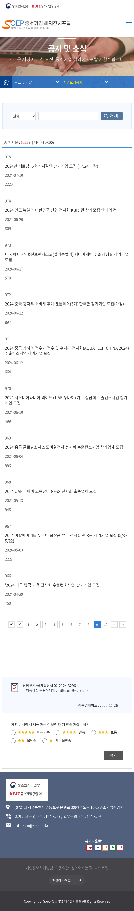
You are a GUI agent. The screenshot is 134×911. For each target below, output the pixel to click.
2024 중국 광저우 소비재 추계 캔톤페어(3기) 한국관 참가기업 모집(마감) (64, 303)
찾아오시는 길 (81, 868)
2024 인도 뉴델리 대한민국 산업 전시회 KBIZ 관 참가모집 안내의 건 (61, 210)
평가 (113, 755)
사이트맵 (101, 868)
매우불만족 (63, 740)
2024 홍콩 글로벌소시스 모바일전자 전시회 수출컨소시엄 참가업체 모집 (64, 447)
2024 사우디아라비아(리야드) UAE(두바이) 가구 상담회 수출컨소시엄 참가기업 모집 (66, 400)
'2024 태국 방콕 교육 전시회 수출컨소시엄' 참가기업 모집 (52, 584)
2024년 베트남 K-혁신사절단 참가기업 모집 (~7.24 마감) (51, 166)
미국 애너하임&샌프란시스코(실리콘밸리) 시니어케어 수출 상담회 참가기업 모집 (67, 256)
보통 (114, 732)
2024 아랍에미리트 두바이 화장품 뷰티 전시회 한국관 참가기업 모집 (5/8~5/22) (66, 538)
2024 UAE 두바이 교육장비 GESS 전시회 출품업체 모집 (51, 491)
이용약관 (62, 868)
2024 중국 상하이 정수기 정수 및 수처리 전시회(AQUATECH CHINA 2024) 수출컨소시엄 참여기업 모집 (67, 350)
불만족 (31, 740)
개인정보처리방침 (39, 868)
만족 (82, 732)
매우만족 (43, 732)
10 (105, 624)
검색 (114, 116)
